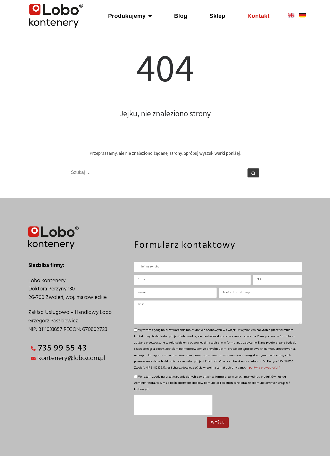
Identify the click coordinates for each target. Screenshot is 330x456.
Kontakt (258, 16)
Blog (180, 16)
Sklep (217, 16)
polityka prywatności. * (264, 367)
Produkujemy (130, 16)
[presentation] (173, 405)
